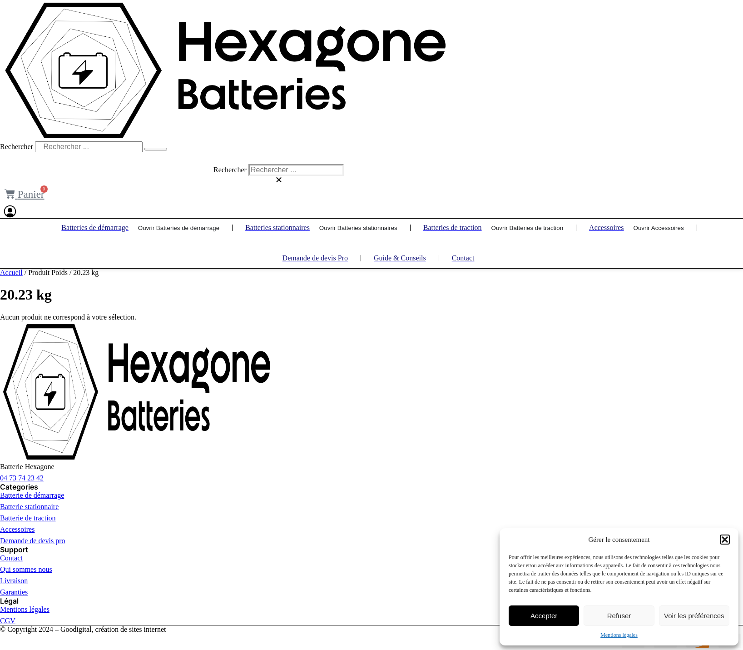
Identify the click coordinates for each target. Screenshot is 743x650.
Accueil (11, 272)
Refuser (619, 616)
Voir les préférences (694, 616)
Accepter (543, 616)
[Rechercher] (155, 149)
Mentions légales (619, 635)
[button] (724, 539)
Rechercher (17, 146)
